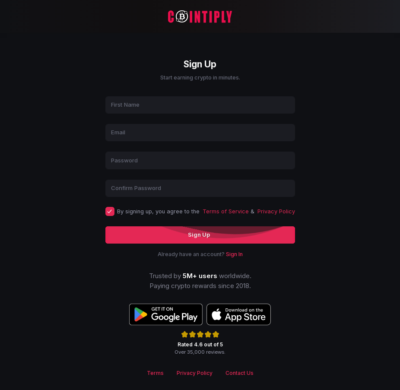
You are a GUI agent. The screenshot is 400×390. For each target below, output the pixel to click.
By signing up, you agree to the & (206, 211)
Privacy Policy (276, 211)
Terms (155, 373)
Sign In (234, 254)
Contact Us (239, 373)
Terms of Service (226, 211)
